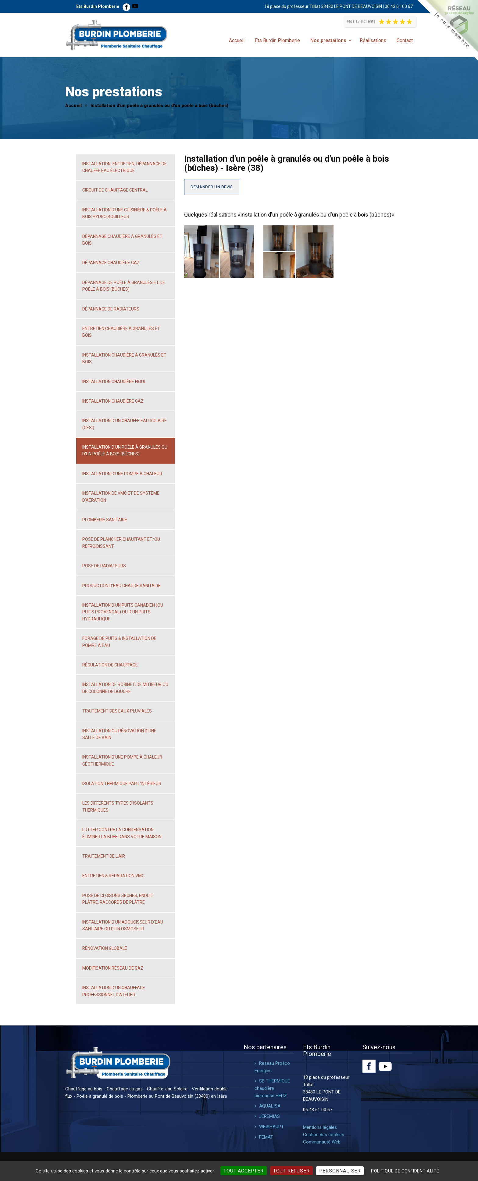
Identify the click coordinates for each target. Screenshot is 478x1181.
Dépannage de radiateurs (110, 309)
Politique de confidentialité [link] (405, 1170)
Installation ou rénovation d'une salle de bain (119, 734)
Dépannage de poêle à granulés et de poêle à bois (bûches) (123, 286)
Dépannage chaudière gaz (111, 262)
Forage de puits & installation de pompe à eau (119, 642)
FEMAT (266, 1137)
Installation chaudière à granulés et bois (124, 358)
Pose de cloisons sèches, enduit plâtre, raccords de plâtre (117, 899)
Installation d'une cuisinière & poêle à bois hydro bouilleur (124, 213)
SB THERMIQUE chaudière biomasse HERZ (272, 1088)
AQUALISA (269, 1106)
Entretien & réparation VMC (113, 875)
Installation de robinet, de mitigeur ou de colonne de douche (125, 688)
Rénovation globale (104, 948)
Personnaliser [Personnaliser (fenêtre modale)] (340, 1171)
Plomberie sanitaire (104, 519)
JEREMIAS (269, 1116)
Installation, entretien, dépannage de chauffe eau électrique (124, 167)
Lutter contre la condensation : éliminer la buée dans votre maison (122, 833)
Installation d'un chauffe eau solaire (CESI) (124, 424)
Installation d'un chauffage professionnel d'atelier (113, 991)
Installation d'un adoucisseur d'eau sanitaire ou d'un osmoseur (122, 925)
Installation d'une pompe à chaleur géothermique (122, 760)
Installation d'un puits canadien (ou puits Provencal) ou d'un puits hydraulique (122, 612)
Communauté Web (322, 1142)
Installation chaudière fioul (114, 381)
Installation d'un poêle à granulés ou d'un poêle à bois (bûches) (124, 450)
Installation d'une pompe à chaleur (122, 473)
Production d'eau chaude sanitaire (121, 585)
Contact (405, 40)
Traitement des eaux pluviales (117, 711)
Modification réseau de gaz (112, 968)
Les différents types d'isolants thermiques (117, 806)
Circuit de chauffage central (115, 190)
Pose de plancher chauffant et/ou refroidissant (121, 542)
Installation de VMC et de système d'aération (120, 496)
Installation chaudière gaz (113, 401)
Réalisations (373, 40)
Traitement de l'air (103, 856)
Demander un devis (212, 187)
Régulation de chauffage (110, 664)
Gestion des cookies (323, 1134)
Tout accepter (243, 1171)
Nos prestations (328, 40)
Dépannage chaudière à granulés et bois (122, 240)
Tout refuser (291, 1171)
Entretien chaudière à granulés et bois (121, 332)
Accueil (236, 40)
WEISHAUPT (271, 1126)
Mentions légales (320, 1127)
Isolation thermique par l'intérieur (121, 783)
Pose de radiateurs (104, 565)
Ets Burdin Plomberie (277, 40)
